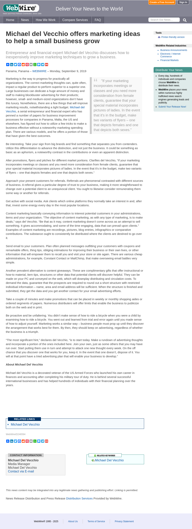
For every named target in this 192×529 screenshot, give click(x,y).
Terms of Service (96, 521)
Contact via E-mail (21, 471)
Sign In (183, 2)
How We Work (45, 20)
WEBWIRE (39, 71)
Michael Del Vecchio (25, 424)
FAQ (98, 20)
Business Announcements (173, 50)
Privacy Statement (124, 521)
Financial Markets (169, 60)
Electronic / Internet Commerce (170, 55)
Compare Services (75, 20)
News (25, 20)
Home (10, 20)
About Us (73, 521)
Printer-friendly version (173, 37)
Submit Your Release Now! (172, 106)
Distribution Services (79, 498)
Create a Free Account (162, 2)
